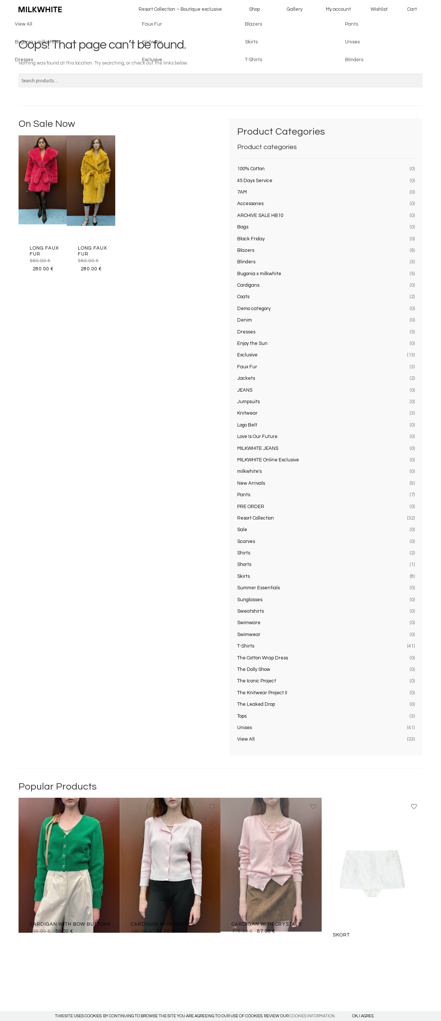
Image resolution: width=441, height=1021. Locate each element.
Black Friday (251, 238)
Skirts (243, 576)
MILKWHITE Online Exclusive (268, 459)
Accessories (250, 203)
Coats (243, 296)
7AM (242, 192)
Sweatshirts (250, 611)
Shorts (244, 564)
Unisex (244, 727)
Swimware (249, 622)
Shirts (243, 553)
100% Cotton (251, 168)
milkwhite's (249, 471)
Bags (242, 227)
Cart (412, 9)
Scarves (246, 541)
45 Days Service (254, 180)
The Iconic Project (256, 681)
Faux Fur (247, 366)
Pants (243, 494)
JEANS (244, 390)
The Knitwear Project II (262, 692)
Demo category (254, 308)
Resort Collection (255, 518)
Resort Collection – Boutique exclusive (180, 9)
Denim (244, 320)
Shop (254, 9)
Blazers (245, 250)
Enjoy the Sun (252, 343)
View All (246, 739)
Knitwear (247, 413)
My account (338, 9)
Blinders (246, 261)
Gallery (294, 9)
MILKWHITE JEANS (257, 448)
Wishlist (379, 9)
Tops (241, 716)
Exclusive (247, 355)
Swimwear (249, 634)
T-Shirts (245, 646)
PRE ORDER (250, 506)
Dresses (246, 332)
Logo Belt (247, 425)
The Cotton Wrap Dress (262, 658)
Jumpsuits (248, 401)
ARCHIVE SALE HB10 (260, 215)
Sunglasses (249, 599)
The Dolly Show (253, 669)
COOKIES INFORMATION (312, 1016)
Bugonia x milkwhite (259, 273)
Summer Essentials (258, 587)
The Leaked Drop (256, 704)
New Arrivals (251, 483)
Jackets (246, 378)
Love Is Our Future (257, 436)
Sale (242, 529)
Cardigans (248, 285)
